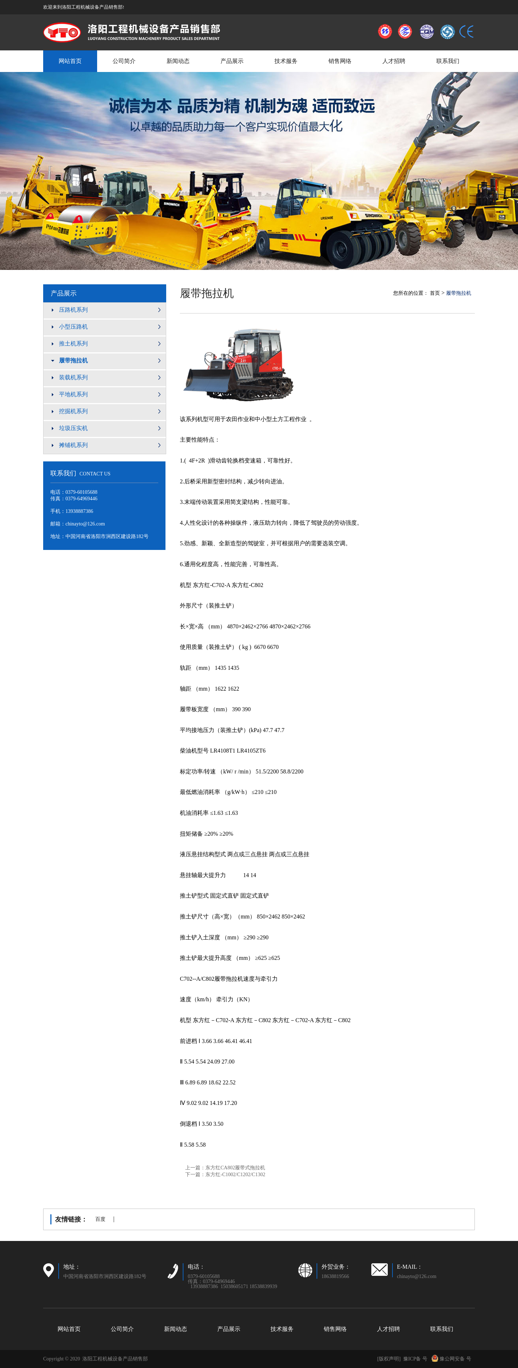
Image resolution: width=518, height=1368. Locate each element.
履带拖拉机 (207, 293)
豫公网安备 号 (451, 1359)
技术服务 (285, 61)
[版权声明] (388, 1359)
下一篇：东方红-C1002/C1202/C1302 (225, 1174)
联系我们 (447, 61)
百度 (100, 1219)
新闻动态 (178, 61)
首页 (435, 293)
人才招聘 (393, 61)
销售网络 (339, 61)
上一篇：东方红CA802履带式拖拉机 (225, 1167)
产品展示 (232, 61)
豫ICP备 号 (415, 1359)
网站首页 (70, 61)
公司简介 (124, 61)
